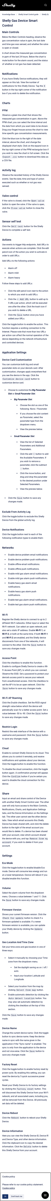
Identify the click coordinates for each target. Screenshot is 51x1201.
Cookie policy (8, 1188)
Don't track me (16, 1196)
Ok (5, 1196)
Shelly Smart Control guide (28, 14)
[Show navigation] (45, 1195)
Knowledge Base (8, 14)
